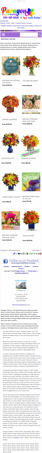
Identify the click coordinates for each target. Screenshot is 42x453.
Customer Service (21, 23)
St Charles (16, 437)
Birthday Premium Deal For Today (30, 120)
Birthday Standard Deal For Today (10, 236)
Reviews (2, 23)
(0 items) (29, 23)
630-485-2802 (4, 21)
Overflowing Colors (11, 197)
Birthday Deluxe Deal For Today (11, 82)
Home (8, 23)
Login (12, 23)
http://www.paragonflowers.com (21, 305)
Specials (6, 266)
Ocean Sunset (28, 236)
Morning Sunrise (29, 158)
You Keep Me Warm (30, 81)
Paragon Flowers (20, 271)
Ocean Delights (7, 158)
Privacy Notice (32, 271)
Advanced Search (16, 266)
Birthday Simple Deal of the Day (31, 198)
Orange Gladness (9, 119)
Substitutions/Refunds (21, 273)
